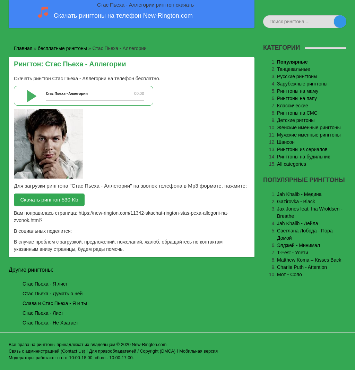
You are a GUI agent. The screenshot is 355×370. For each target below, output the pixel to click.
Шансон (286, 142)
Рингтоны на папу (297, 98)
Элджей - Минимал (298, 245)
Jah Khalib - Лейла (297, 223)
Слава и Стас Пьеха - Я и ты (55, 303)
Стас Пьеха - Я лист (45, 284)
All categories (291, 164)
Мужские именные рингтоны (309, 135)
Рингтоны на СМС (297, 113)
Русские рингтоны (297, 76)
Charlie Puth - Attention (302, 267)
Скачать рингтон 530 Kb (49, 200)
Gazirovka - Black (296, 201)
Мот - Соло (289, 274)
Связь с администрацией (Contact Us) (47, 351)
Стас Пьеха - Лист (43, 313)
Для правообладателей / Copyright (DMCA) (132, 351)
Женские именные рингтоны (309, 127)
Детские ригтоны (295, 120)
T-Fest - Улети (292, 252)
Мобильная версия (198, 351)
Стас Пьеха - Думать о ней (53, 293)
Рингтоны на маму (297, 91)
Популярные (292, 62)
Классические (292, 105)
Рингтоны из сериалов (302, 149)
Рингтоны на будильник (303, 156)
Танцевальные (293, 69)
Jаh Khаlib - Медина (299, 194)
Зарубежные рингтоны (302, 84)
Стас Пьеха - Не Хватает (50, 323)
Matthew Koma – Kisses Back (309, 260)
